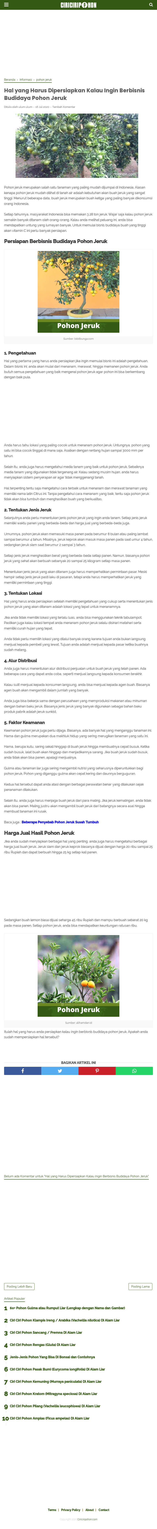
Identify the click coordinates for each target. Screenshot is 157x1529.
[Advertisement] (78, 42)
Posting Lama (140, 1289)
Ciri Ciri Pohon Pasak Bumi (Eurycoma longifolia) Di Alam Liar (57, 1372)
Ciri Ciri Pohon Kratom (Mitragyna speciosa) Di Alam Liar (53, 1397)
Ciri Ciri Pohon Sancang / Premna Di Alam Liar (46, 1336)
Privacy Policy (69, 1513)
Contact (107, 1513)
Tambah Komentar (63, 109)
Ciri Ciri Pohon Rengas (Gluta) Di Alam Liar (42, 1348)
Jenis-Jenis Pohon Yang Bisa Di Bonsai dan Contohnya (52, 1360)
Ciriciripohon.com (87, 1522)
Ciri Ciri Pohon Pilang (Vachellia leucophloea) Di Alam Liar (55, 1409)
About (91, 1513)
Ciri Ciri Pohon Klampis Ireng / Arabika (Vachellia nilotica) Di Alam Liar (65, 1323)
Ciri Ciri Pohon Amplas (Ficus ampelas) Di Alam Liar (49, 1421)
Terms (48, 1513)
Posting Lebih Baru (19, 1289)
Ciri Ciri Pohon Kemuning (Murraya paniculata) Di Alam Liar (55, 1385)
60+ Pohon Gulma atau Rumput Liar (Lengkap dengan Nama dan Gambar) (67, 1311)
